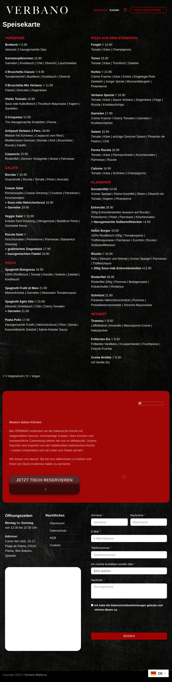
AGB (53, 538)
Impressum (57, 523)
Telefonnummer (100, 547)
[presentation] (116, 622)
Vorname (96, 515)
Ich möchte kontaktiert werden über (112, 564)
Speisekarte (100, 10)
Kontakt (114, 10)
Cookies (55, 545)
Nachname (136, 515)
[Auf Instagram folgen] (125, 10)
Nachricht (96, 580)
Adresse (11, 536)
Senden (129, 636)
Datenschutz (58, 530)
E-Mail (95, 531)
